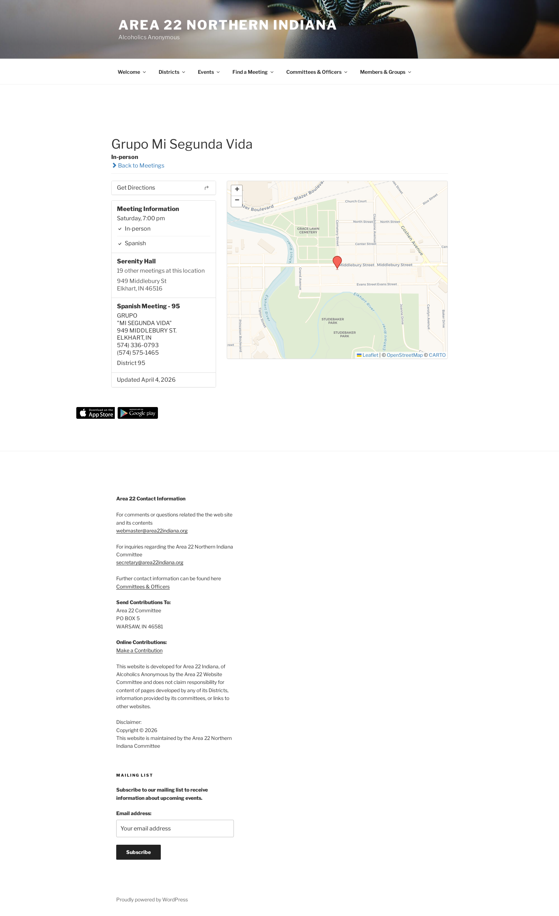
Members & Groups (386, 72)
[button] (335, 258)
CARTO (437, 355)
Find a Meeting (253, 72)
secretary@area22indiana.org (149, 562)
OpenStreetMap (405, 355)
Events (209, 72)
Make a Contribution (139, 650)
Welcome (132, 72)
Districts (172, 72)
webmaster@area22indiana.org (152, 531)
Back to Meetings (137, 165)
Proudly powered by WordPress (152, 899)
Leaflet (368, 355)
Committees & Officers (317, 72)
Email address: (134, 813)
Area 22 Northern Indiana (228, 25)
